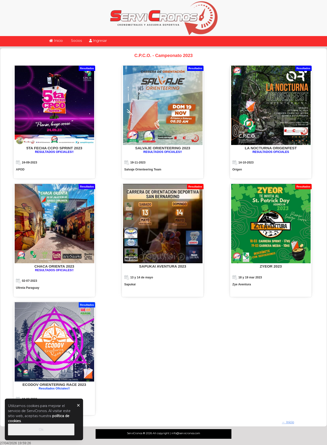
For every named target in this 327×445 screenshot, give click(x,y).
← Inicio (288, 422)
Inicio (56, 40)
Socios (76, 40)
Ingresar (98, 40)
